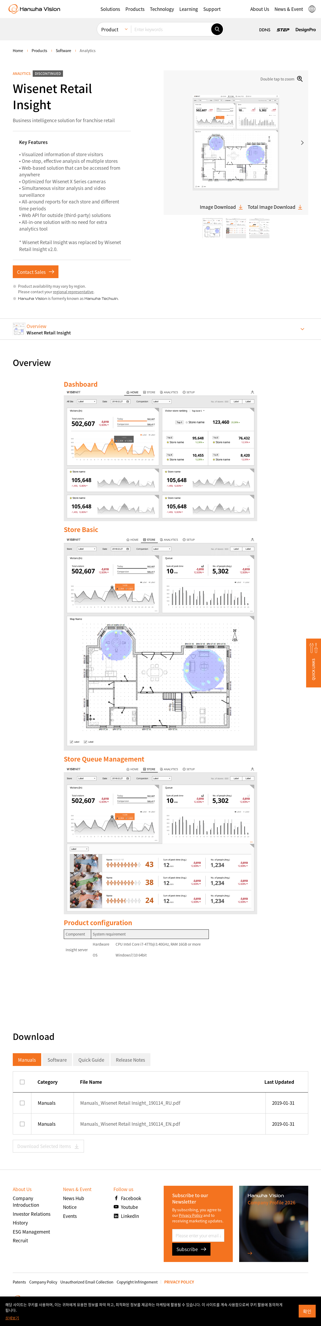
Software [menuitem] (63, 50)
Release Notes (130, 1059)
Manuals (27, 1059)
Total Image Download (275, 207)
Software (57, 1059)
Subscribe (191, 1249)
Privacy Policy (190, 1215)
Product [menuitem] (109, 29)
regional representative (73, 291)
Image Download (221, 207)
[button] (110, 9)
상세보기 (12, 1317)
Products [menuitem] (39, 50)
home (18, 50)
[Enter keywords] (171, 29)
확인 (307, 1311)
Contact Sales (35, 272)
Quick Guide (91, 1059)
